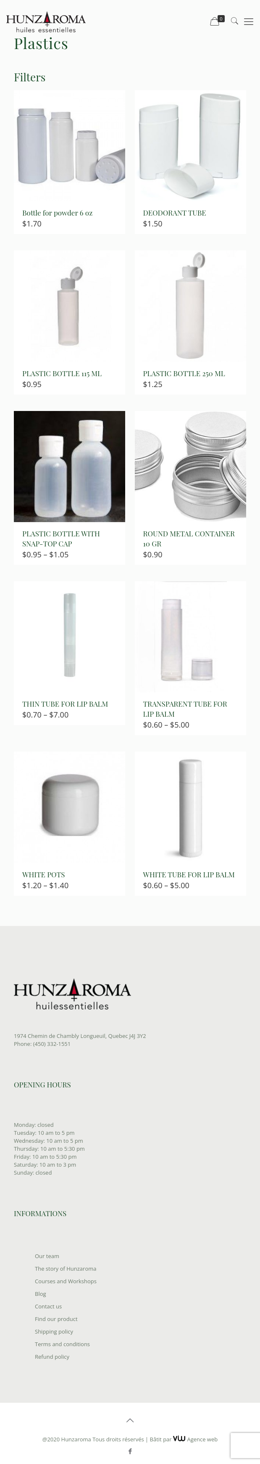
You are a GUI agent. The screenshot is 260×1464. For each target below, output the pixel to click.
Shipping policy (54, 1331)
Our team (47, 1256)
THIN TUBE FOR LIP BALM (65, 703)
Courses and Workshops (66, 1281)
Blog (40, 1294)
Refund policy (52, 1356)
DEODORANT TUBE (174, 212)
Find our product (56, 1319)
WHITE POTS (43, 874)
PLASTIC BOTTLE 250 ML (184, 373)
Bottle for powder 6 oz (57, 212)
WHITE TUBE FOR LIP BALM (189, 874)
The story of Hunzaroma (65, 1268)
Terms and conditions (62, 1344)
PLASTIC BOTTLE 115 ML (62, 373)
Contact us (48, 1306)
